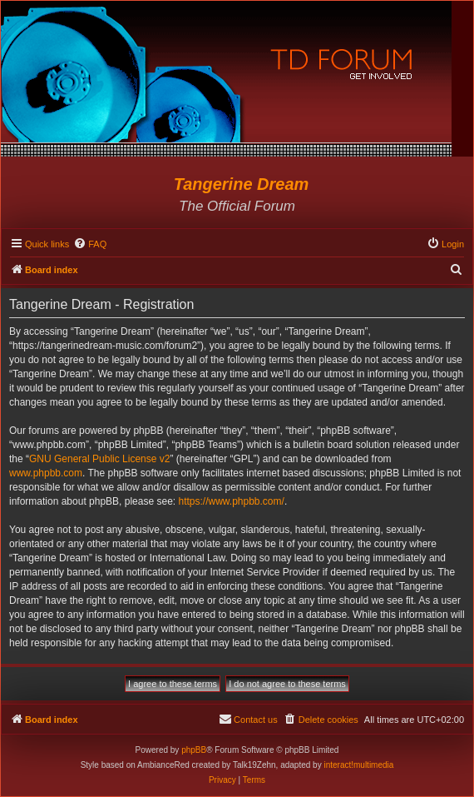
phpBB (193, 750)
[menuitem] (89, 244)
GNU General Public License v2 (99, 459)
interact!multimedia (358, 765)
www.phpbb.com (45, 473)
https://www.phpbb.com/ (231, 501)
